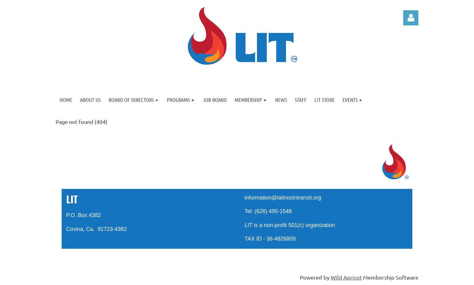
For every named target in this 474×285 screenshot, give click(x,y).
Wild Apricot (346, 277)
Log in (410, 17)
